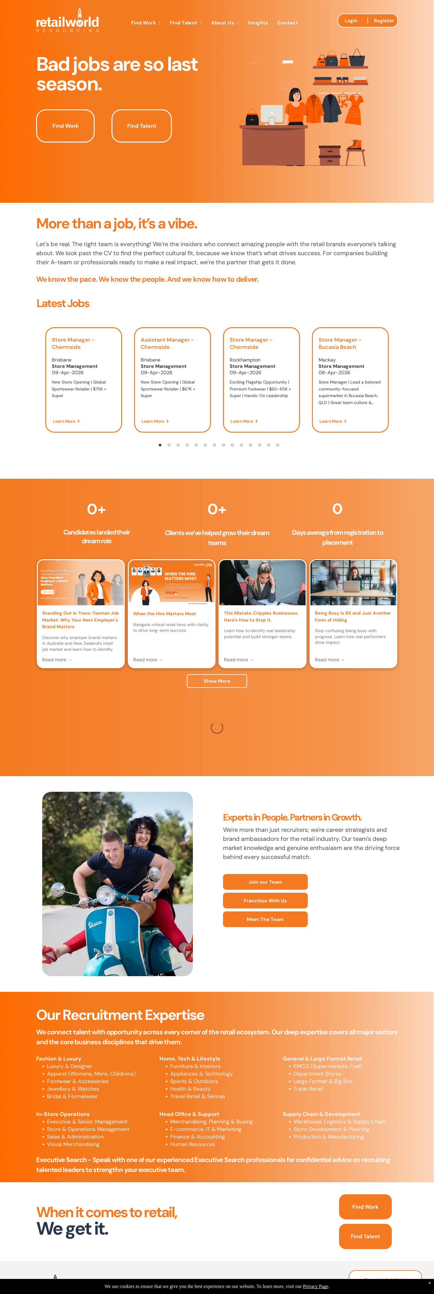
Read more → (57, 659)
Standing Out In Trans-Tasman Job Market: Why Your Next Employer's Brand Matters (80, 620)
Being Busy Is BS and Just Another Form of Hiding (353, 616)
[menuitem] (146, 22)
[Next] (399, 384)
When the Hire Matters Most (164, 614)
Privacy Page (315, 1286)
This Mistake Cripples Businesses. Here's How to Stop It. (261, 616)
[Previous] (35, 384)
